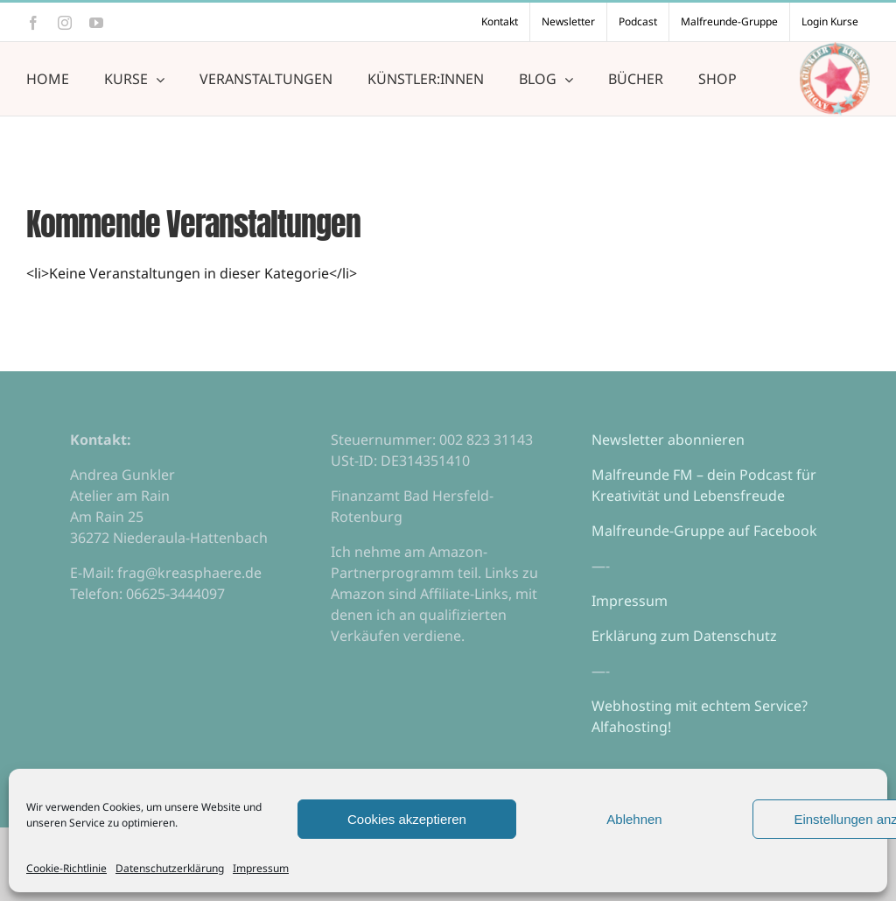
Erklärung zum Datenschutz (684, 635)
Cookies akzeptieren (406, 819)
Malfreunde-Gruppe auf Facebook (704, 530)
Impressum (261, 868)
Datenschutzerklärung (170, 868)
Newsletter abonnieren (668, 439)
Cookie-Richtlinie (66, 868)
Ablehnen (634, 819)
